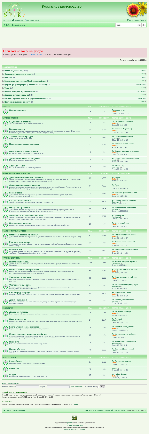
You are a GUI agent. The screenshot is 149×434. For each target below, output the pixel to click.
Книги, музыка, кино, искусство (24, 327)
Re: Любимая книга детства (123, 327)
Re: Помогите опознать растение (125, 269)
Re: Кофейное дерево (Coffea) (123, 234)
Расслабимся (15, 361)
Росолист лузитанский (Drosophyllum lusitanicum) (26, 98)
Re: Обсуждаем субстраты (122, 136)
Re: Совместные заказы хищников (125, 158)
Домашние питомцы (19, 312)
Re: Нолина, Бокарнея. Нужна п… (125, 261)
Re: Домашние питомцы (121, 312)
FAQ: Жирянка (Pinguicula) (122, 121)
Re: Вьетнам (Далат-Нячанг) (123, 349)
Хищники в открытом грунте (17, 95)
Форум (12, 374)
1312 (144, 88)
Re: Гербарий (117, 319)
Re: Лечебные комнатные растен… (125, 249)
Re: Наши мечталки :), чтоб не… (124, 277)
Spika (144, 70)
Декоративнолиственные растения (26, 177)
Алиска (114, 368)
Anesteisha (116, 217)
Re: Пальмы (116, 177)
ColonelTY (76, 404)
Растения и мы (16, 250)
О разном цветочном (11, 258)
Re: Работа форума (119, 374)
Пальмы (8, 78)
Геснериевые (15, 193)
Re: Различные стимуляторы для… (126, 285)
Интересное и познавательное (23, 151)
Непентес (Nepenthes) (14, 71)
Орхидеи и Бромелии (19, 208)
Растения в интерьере (19, 242)
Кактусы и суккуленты (20, 200)
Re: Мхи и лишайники (120, 223)
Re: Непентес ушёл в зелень (123, 144)
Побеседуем (7, 308)
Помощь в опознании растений (24, 269)
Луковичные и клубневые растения (26, 215)
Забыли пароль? (36, 54)
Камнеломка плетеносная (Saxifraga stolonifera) (25, 81)
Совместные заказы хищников (18, 74)
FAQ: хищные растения (20, 122)
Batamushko (141, 84)
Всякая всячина (9, 357)
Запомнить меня (92, 387)
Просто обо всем (17, 349)
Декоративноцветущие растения (24, 185)
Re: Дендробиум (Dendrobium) (124, 207)
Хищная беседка (17, 166)
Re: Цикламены (118, 215)
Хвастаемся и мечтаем (20, 277)
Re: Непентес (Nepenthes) (122, 129)
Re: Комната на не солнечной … (124, 242)
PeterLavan (116, 167)
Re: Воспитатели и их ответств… (125, 341)
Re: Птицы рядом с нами (121, 292)
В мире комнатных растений (14, 231)
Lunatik (143, 74)
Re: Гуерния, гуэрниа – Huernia (124, 200)
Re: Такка (115, 185)
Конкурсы (14, 368)
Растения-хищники (10, 118)
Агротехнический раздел (21, 137)
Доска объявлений (18, 300)
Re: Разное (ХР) (118, 165)
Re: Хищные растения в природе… (125, 151)
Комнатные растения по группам (16, 173)
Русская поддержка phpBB (74, 425)
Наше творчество (17, 319)
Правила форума (17, 110)
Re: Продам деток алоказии (123, 300)
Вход (4, 383)
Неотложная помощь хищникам (24, 144)
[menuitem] (18, 20)
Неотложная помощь (19, 262)
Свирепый (115, 202)
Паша (114, 350)
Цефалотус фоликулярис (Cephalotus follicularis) (26, 85)
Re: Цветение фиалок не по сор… (125, 192)
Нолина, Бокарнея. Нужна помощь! (20, 91)
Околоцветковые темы (20, 285)
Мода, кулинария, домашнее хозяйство (28, 334)
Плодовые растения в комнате (24, 235)
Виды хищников (17, 129)
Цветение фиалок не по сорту (17, 102)
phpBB (69, 423)
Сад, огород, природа (19, 293)
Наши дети (14, 342)
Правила (6, 106)
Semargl (115, 138)
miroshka (115, 209)
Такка (7, 88)
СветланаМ (142, 91)
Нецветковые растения (20, 223)
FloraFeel (142, 98)
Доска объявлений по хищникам (24, 158)
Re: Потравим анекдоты (121, 361)
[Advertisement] (74, 37)
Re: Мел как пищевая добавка (123, 334)
